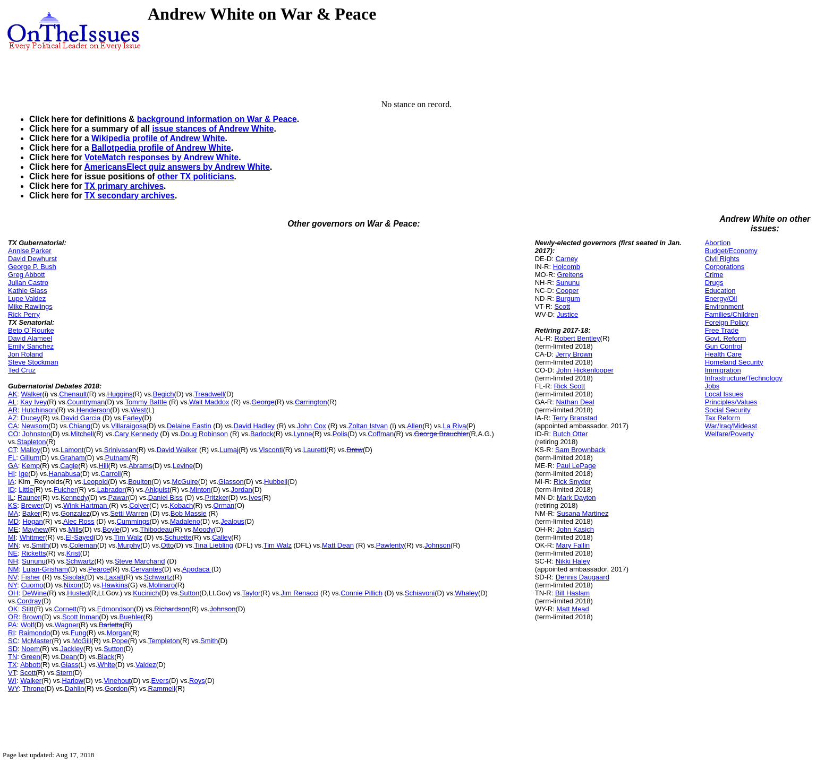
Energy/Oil (721, 298)
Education (720, 291)
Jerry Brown (574, 354)
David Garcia (80, 418)
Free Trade (722, 330)
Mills (75, 529)
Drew (354, 450)
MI (11, 537)
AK (12, 394)
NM (13, 569)
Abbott (30, 665)
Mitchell (82, 434)
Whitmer (32, 537)
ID (11, 489)
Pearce (99, 569)
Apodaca (196, 569)
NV (13, 577)
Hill (103, 466)
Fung (79, 633)
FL (12, 458)
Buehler (131, 617)
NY (12, 585)
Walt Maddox (209, 402)
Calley (221, 537)
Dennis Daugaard (582, 577)
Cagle (69, 466)
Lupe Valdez (27, 298)
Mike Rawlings (30, 306)
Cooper (567, 291)
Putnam (117, 458)
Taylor (251, 593)
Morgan (118, 633)
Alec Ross (79, 521)
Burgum (568, 298)
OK (13, 609)
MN (13, 545)
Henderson (93, 410)
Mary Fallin (573, 545)
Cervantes (146, 569)
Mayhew (35, 529)
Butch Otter (570, 434)
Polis (340, 434)
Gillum (29, 458)
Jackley (71, 649)
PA (12, 625)
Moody (203, 529)
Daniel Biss (165, 497)
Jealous (232, 521)
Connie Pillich (361, 593)
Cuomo (32, 585)
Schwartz (80, 561)
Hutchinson (38, 410)
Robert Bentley (577, 338)
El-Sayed (79, 537)
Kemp (31, 466)
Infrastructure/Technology (744, 378)
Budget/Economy (731, 251)
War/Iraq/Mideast (731, 426)
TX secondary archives (129, 195)
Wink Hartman (86, 505)
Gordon (116, 688)
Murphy (128, 545)
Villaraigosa (129, 426)
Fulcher (65, 489)
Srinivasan (120, 450)
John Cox (311, 426)
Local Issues (724, 394)
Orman (224, 505)
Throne (33, 688)
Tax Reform (722, 418)
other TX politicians (195, 176)
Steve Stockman (33, 362)
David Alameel (30, 338)
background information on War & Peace (217, 119)
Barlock (261, 434)
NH (13, 561)
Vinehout (117, 681)
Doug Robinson (204, 434)
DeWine (34, 593)
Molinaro (161, 585)
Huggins (120, 394)
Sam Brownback (580, 450)
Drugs (714, 283)
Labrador (111, 489)
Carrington (311, 402)
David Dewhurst (32, 259)
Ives (255, 497)
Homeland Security (734, 362)
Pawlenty (390, 545)
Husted (78, 593)
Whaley (466, 593)
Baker (31, 513)
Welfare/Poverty (729, 434)
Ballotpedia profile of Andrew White (161, 147)
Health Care (723, 354)
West (138, 410)
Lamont (72, 450)
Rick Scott (569, 386)
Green (30, 657)
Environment (724, 306)
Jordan (241, 489)
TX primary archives (124, 185)
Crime (714, 275)
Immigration (723, 370)
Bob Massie (189, 513)
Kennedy (74, 497)
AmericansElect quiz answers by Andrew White (177, 166)
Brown (32, 617)
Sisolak (74, 577)
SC (13, 641)
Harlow (72, 681)
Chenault (73, 394)
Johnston (36, 434)
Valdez (145, 665)
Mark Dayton (576, 497)
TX (12, 665)
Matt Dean (338, 545)
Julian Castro (28, 283)
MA (13, 513)
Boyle (111, 529)
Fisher (30, 577)
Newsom (34, 426)
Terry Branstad (575, 418)
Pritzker (216, 497)
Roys (197, 681)
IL (11, 497)
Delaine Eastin (189, 426)
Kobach (181, 505)
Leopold (95, 482)
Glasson (231, 482)
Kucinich (146, 593)
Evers (160, 681)
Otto (167, 545)
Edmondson (115, 609)
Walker (31, 394)
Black (105, 657)
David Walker (177, 450)
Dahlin (74, 688)
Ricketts (33, 553)
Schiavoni (420, 593)
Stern (64, 673)
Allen (414, 426)
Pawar (118, 497)
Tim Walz (128, 537)
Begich (163, 394)
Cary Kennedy (136, 434)
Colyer (139, 505)
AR (13, 410)
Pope (120, 641)
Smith (40, 545)
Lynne (303, 434)
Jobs (712, 386)
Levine (183, 466)
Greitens (570, 275)
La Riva (454, 426)
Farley (132, 418)
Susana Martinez (583, 513)
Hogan (32, 521)
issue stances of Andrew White (213, 128)
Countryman (86, 402)
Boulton (139, 482)
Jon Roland (25, 354)
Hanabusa (64, 474)
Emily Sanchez (31, 346)
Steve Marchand (140, 561)
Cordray (29, 601)
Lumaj (228, 450)
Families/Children (731, 314)
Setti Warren (129, 513)
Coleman (83, 545)
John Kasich (575, 529)
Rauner (29, 497)
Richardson (171, 609)
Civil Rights (722, 259)
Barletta (111, 625)
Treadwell (209, 394)
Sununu (34, 561)
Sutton (190, 593)
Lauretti (314, 450)
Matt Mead (572, 609)
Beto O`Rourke (31, 330)
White (106, 665)
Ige (23, 474)
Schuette (178, 537)
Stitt (27, 609)
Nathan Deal (575, 402)
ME (13, 529)
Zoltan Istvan (368, 426)
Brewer (32, 505)
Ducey (30, 418)
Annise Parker (30, 251)
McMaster (36, 641)
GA (13, 466)
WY (13, 688)
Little (26, 489)
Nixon (72, 585)
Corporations (724, 267)
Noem (30, 649)
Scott (28, 673)
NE (13, 553)
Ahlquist (157, 489)
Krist (73, 553)
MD (13, 521)
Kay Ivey (33, 402)
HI (11, 474)
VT (12, 673)
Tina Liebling (213, 545)
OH (13, 593)
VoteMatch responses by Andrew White (161, 157)
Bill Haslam (572, 593)
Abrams (140, 466)
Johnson (437, 545)
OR (13, 617)
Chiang (79, 426)
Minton (200, 489)
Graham (72, 458)
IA (11, 482)
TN (12, 657)
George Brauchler (441, 434)
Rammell (161, 688)
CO (13, 434)
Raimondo (34, 633)
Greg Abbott (26, 275)
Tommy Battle (146, 402)
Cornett (65, 609)
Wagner (67, 625)
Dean (69, 657)
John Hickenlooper (585, 370)
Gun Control (723, 346)
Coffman (381, 434)
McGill (81, 641)
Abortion (717, 243)
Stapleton (31, 442)
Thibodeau (156, 529)
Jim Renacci (300, 593)
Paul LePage (576, 466)
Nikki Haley (573, 561)
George (262, 402)
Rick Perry (24, 314)
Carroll (110, 474)
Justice (567, 314)
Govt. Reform (725, 338)
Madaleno (185, 521)
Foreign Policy (727, 322)
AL (12, 402)
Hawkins (114, 585)
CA (13, 426)
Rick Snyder (572, 482)
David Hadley (254, 426)
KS (12, 505)
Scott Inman (80, 617)
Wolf (28, 625)
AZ (12, 418)
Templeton (164, 641)
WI (12, 681)
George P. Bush (32, 267)
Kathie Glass (27, 291)
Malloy (30, 450)
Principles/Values (731, 402)
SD (13, 649)
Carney (567, 259)
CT (12, 450)
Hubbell (275, 482)
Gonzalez (75, 513)
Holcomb (566, 267)
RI (11, 633)
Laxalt (114, 577)
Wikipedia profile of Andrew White (158, 138)
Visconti (271, 450)
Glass (69, 665)
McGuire (185, 482)
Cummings (132, 521)
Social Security (728, 410)
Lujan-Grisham (44, 569)
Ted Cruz (22, 370)
